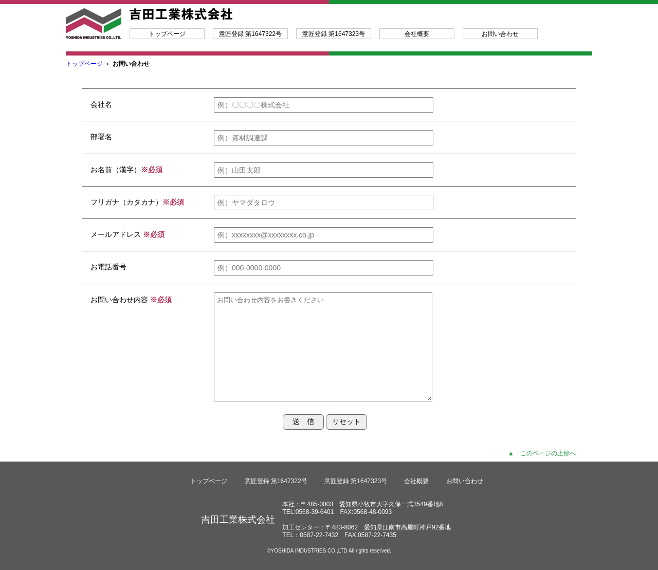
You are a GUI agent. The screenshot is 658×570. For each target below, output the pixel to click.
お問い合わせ (500, 34)
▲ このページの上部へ (542, 453)
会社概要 (417, 34)
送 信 (303, 421)
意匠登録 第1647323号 (333, 34)
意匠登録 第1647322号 (250, 34)
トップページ (167, 34)
